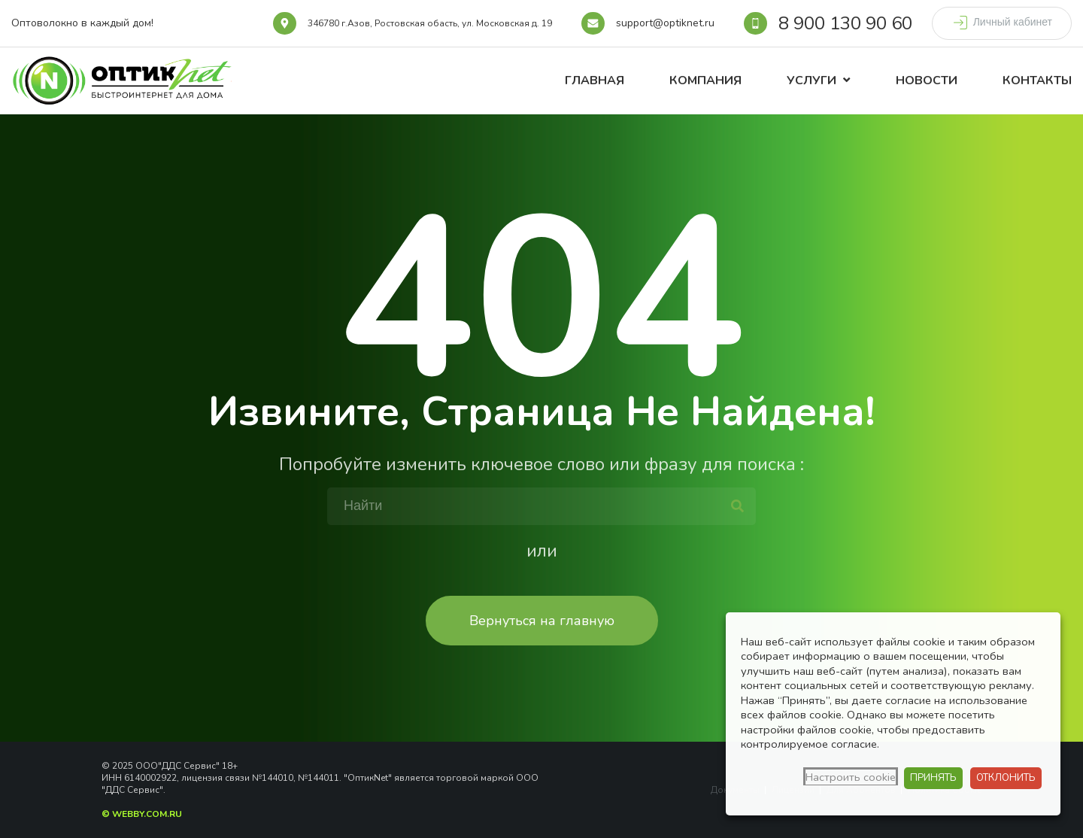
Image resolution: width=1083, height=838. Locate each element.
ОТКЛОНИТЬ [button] (1006, 778)
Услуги (811, 80)
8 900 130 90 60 (845, 23)
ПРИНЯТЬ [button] (933, 778)
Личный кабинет (1001, 23)
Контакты (1037, 80)
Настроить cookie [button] (850, 777)
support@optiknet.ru (665, 23)
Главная (594, 80)
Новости (926, 80)
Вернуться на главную (541, 621)
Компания (705, 80)
